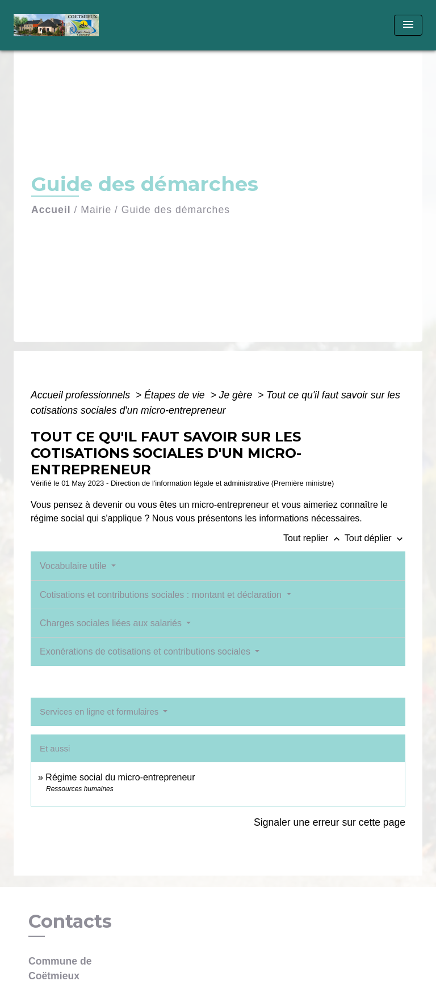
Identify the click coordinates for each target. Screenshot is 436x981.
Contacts (70, 921)
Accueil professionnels (82, 395)
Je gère (237, 395)
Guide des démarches (175, 209)
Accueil (51, 209)
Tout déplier (375, 538)
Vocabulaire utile (74, 566)
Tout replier (314, 538)
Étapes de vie (176, 395)
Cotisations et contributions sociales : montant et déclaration (162, 595)
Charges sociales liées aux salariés (112, 623)
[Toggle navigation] (408, 25)
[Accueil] (56, 25)
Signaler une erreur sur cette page (329, 822)
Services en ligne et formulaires (100, 711)
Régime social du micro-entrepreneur (120, 777)
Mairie (96, 209)
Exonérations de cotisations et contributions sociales (146, 651)
